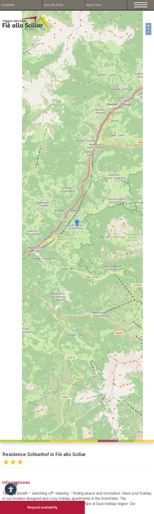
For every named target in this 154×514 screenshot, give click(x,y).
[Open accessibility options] (11, 489)
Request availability (42, 507)
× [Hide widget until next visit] (15, 484)
